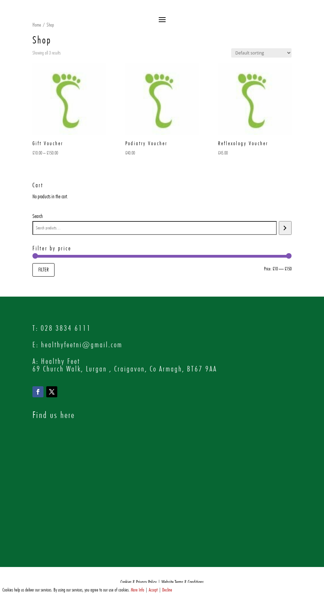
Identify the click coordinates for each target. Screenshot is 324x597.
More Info (137, 590)
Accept (153, 590)
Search (37, 216)
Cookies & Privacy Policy (138, 582)
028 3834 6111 (66, 328)
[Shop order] (261, 53)
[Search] (285, 228)
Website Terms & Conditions (182, 582)
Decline (167, 590)
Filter (43, 269)
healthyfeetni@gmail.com (81, 344)
